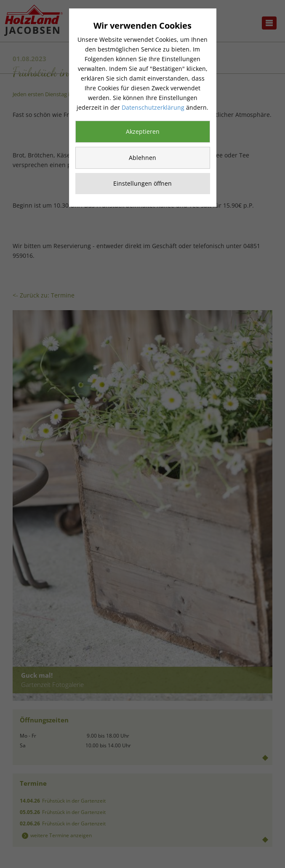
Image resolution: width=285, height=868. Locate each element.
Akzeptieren (143, 131)
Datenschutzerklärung (153, 107)
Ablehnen (142, 158)
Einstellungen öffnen (142, 183)
